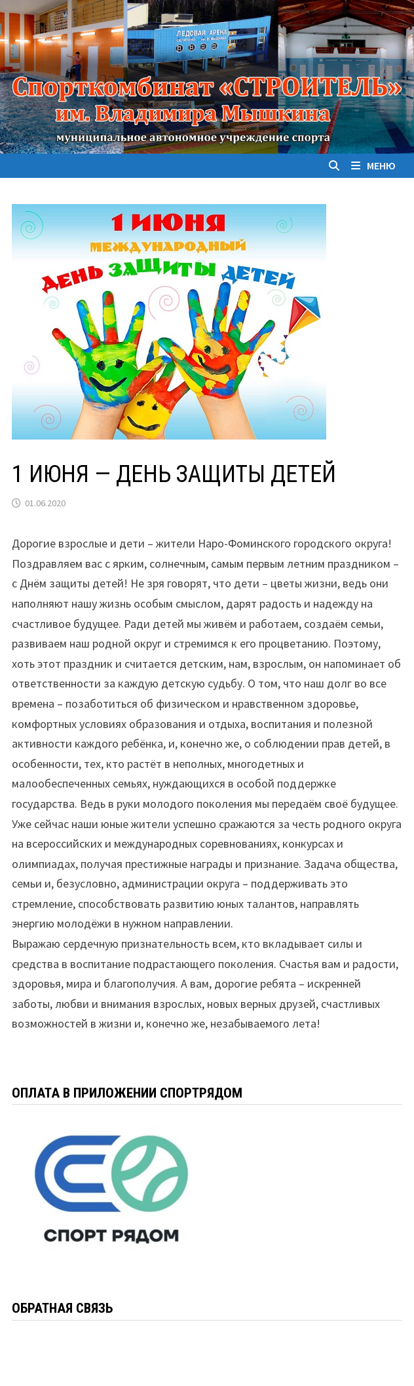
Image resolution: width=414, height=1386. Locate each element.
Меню (373, 165)
